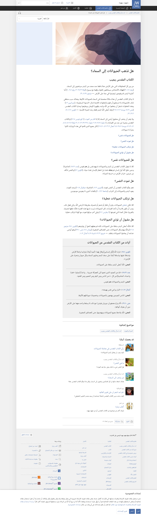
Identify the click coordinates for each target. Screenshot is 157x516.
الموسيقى (108, 489)
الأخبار (84, 441)
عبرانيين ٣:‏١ (70, 103)
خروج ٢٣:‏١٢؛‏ (100, 233)
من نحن (84, 448)
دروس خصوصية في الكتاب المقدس (127, 453)
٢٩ (81, 93)
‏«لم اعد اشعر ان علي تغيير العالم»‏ (111, 392)
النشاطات (83, 477)
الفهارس (109, 474)
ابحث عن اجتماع (35, 446)
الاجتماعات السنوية (81, 474)
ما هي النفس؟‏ (118, 363)
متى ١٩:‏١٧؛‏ (129, 110)
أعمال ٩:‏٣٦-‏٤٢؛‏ (109, 126)
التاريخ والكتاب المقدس (130, 482)
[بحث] (35, 3)
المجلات (109, 464)
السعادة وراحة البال (131, 460)
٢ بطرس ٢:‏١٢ (104, 212)
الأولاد (134, 471)
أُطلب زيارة (119, 407)
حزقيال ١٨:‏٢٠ (81, 188)
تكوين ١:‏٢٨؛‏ (73, 226)
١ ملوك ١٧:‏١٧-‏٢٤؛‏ (100, 123)
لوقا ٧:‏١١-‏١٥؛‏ (71, 123)
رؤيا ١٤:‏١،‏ (129, 90)
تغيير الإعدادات (122, 511)
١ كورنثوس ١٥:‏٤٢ (77, 119)
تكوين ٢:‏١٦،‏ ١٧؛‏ (70, 110)
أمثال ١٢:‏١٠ (84, 233)
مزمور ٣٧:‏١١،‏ (87, 93)
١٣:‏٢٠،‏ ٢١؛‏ (78, 123)
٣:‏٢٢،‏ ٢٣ (131, 113)
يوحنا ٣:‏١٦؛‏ (121, 110)
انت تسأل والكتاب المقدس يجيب (116, 13)
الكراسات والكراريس (106, 453)
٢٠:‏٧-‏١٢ (101, 126)
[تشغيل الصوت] (20, 13)
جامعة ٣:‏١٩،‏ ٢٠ (102, 191)
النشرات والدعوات (106, 457)
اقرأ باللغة (46, 18)
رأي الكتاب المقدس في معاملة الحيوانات (109, 349)
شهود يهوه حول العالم (80, 484)
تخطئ (124, 205)
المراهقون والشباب (131, 467)
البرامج (109, 471)
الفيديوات (108, 485)
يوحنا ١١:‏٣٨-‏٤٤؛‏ (120, 126)
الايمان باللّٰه (133, 474)
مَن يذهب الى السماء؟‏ (116, 378)
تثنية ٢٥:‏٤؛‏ (92, 233)
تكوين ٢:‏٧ (78, 170)
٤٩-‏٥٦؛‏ (128, 126)
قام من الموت (90, 119)
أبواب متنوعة (107, 460)
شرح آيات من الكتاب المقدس (129, 450)
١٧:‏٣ (115, 110)
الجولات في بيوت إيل (80, 463)
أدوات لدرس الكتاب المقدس (129, 457)
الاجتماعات (83, 467)
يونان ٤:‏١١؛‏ (87, 230)
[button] (103, 8)
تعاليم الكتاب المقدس (134, 13)
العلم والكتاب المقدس (131, 478)
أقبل (138, 511)
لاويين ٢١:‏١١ (98, 188)
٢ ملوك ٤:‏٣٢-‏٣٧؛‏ (88, 123)
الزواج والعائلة (132, 464)
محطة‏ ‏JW (108, 482)
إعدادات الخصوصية (74, 504)
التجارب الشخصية (81, 481)
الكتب (109, 450)
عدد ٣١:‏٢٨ (74, 166)
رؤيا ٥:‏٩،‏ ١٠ (71, 90)
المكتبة (109, 441)
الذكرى (84, 470)
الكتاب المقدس (107, 446)
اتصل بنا (84, 460)
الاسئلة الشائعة (82, 452)
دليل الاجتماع (107, 467)
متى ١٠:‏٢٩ (80, 230)
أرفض (132, 511)
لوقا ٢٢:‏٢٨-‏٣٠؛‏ (80, 90)
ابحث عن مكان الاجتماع (53, 450)
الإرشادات (108, 478)
